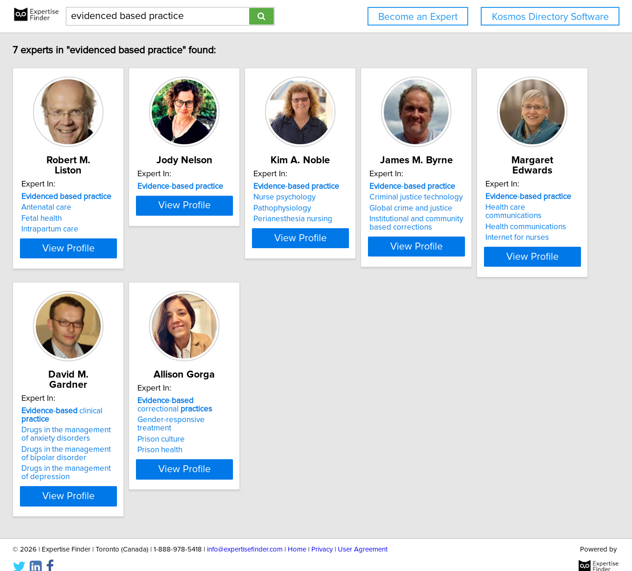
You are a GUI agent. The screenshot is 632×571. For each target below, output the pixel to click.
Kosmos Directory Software (550, 17)
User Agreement (362, 537)
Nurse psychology (356, 197)
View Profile (105, 263)
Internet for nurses (78, 440)
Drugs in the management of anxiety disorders (235, 422)
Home (297, 537)
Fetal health (66, 208)
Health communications (86, 429)
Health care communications (95, 418)
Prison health (347, 448)
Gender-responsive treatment (376, 426)
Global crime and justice (505, 208)
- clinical (241, 407)
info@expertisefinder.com (245, 537)
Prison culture (348, 437)
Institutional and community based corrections (511, 223)
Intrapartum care (74, 219)
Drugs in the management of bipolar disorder (235, 441)
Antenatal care (71, 197)
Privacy (322, 537)
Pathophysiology (353, 208)
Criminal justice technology (510, 197)
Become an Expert (418, 17)
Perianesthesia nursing (364, 219)
